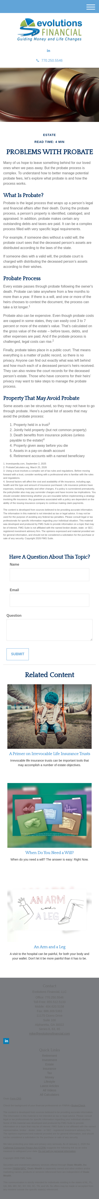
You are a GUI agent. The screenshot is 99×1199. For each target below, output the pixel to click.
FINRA (16, 1168)
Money (49, 1077)
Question (13, 615)
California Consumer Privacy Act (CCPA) (24, 1147)
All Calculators (49, 1094)
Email (14, 590)
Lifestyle (49, 1081)
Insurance (49, 1068)
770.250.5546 (49, 60)
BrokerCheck (78, 1105)
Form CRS (15, 1098)
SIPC (23, 1168)
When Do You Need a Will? (49, 853)
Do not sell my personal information (57, 1151)
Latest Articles (49, 1086)
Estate (49, 1064)
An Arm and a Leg (49, 947)
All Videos (49, 1090)
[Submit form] (17, 654)
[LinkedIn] (48, 50)
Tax (49, 1073)
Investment (49, 1060)
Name (14, 564)
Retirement (49, 1055)
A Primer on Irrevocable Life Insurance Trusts (49, 754)
